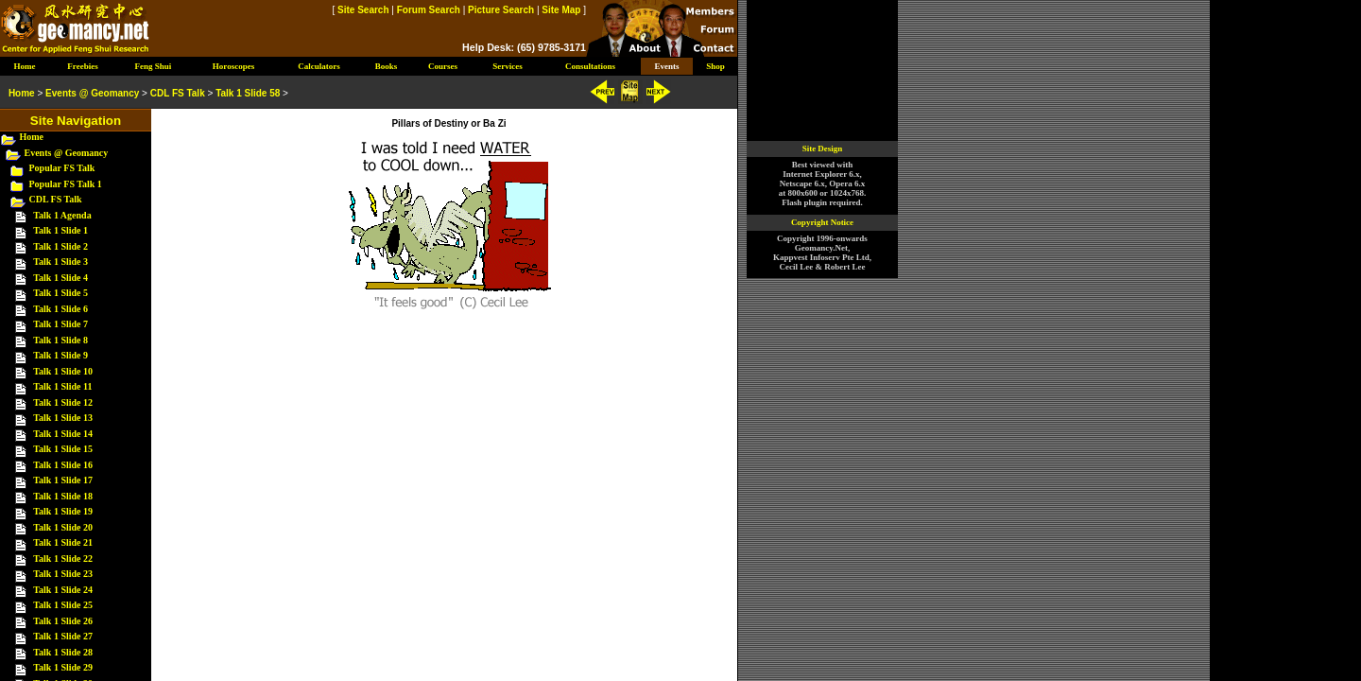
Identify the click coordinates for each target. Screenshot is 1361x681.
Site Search (362, 10)
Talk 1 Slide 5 (60, 293)
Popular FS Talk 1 (65, 184)
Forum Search (428, 10)
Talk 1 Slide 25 (63, 605)
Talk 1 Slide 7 (60, 324)
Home (32, 136)
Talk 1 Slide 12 (63, 402)
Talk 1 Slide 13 (63, 417)
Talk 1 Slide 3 (60, 261)
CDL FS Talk (55, 199)
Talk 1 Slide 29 (63, 667)
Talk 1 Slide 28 (63, 652)
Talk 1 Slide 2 (60, 246)
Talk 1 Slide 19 (63, 511)
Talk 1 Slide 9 (60, 355)
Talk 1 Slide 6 (60, 309)
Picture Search (501, 10)
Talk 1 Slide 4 (60, 277)
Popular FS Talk (62, 168)
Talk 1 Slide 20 (63, 527)
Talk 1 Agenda (62, 215)
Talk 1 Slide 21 (63, 542)
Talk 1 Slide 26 (63, 621)
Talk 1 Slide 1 (60, 230)
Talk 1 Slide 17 (63, 480)
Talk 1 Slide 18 (63, 496)
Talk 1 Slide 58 (247, 93)
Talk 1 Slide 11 (62, 386)
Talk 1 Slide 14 (63, 433)
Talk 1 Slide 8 (60, 340)
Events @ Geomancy (67, 153)
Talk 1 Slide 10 (63, 371)
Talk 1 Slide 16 (63, 465)
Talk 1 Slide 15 (63, 449)
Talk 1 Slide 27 (63, 636)
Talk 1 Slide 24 (63, 590)
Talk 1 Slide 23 (63, 573)
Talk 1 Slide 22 (63, 558)
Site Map (561, 10)
